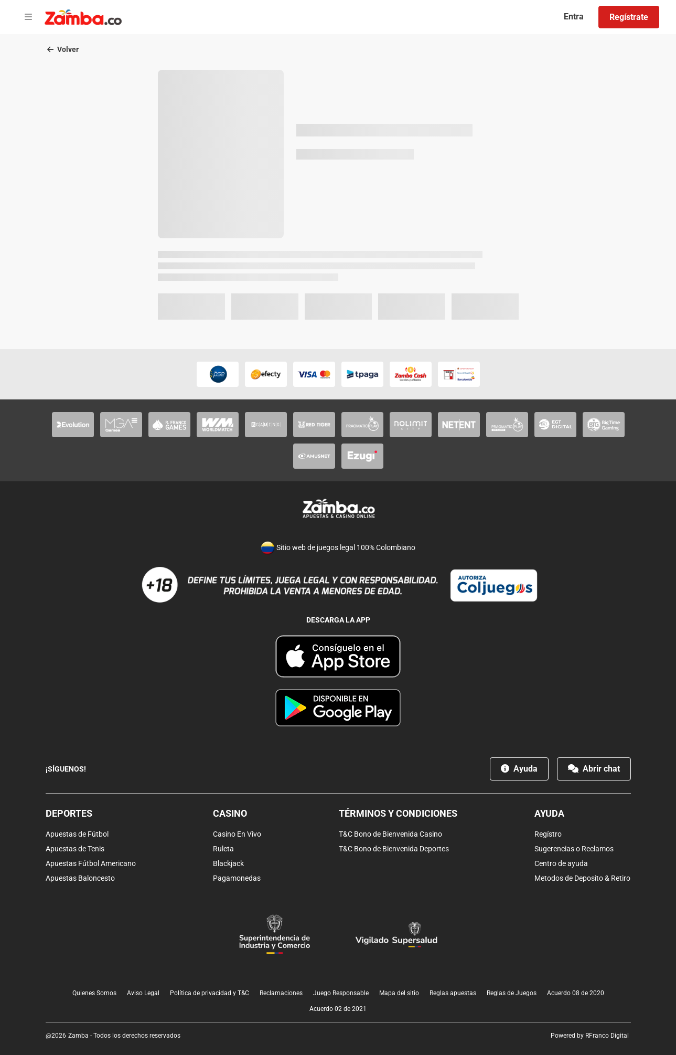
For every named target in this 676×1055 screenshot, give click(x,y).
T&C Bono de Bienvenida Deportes (394, 849)
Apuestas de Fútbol (77, 834)
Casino (230, 813)
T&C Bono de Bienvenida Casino (390, 834)
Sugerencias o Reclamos (574, 849)
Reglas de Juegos (511, 993)
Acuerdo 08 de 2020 (575, 993)
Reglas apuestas (453, 993)
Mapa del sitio (399, 993)
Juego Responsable (341, 993)
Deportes (69, 813)
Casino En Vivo (237, 834)
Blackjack (228, 863)
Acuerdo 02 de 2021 (338, 1008)
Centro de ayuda (561, 863)
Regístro (548, 834)
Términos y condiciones (398, 813)
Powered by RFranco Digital (590, 1035)
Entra (574, 17)
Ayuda (519, 769)
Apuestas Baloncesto (80, 878)
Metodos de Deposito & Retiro (582, 878)
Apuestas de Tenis (75, 849)
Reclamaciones (281, 993)
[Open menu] (28, 17)
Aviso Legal (143, 993)
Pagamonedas (237, 878)
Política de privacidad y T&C (209, 993)
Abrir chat (594, 769)
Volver (63, 49)
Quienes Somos (94, 993)
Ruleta (223, 849)
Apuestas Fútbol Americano (91, 863)
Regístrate (628, 17)
